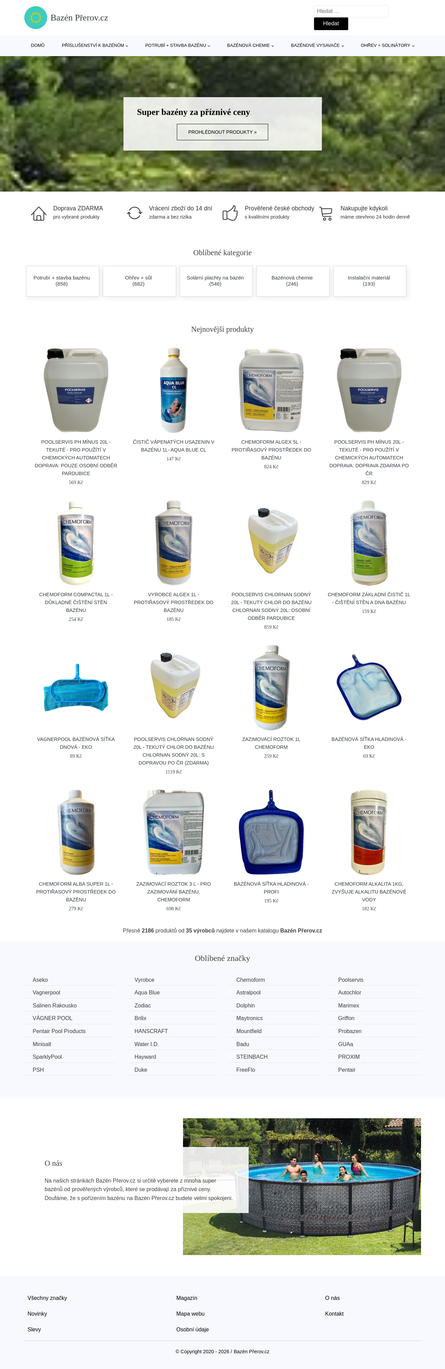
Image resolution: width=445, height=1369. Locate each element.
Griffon (346, 1018)
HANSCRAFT (151, 1031)
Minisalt (42, 1044)
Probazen (350, 1031)
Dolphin (245, 1005)
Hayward (145, 1057)
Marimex (348, 1005)
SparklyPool (47, 1057)
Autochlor (350, 992)
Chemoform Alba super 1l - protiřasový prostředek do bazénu (76, 891)
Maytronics (249, 1018)
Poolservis (351, 980)
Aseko (40, 980)
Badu (242, 1044)
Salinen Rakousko (55, 1005)
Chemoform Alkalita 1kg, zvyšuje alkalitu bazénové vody (369, 891)
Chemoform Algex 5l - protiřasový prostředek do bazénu (271, 449)
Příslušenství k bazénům (93, 45)
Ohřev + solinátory (385, 45)
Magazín (186, 1298)
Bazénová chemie (248, 45)
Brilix (140, 1018)
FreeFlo (245, 1070)
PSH (38, 1070)
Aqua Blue (147, 992)
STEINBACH (252, 1057)
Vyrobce (144, 980)
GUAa (345, 1044)
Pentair (347, 1070)
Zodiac (142, 1005)
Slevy (34, 1329)
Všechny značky (47, 1298)
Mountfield (249, 1031)
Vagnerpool (47, 992)
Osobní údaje (192, 1329)
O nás (332, 1298)
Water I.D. (146, 1044)
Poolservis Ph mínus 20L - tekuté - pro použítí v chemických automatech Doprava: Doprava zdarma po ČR (369, 457)
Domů (38, 45)
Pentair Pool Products (59, 1031)
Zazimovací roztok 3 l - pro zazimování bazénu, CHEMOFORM (173, 891)
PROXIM (349, 1057)
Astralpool (248, 992)
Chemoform (250, 980)
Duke (140, 1070)
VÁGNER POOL (53, 1018)
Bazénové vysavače (315, 45)
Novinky (37, 1314)
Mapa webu (190, 1314)
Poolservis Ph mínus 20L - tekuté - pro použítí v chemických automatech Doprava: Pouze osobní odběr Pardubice (76, 457)
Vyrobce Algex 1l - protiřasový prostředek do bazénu (173, 602)
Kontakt (334, 1314)
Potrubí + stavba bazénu (175, 45)
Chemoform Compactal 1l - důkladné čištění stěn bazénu (76, 602)
